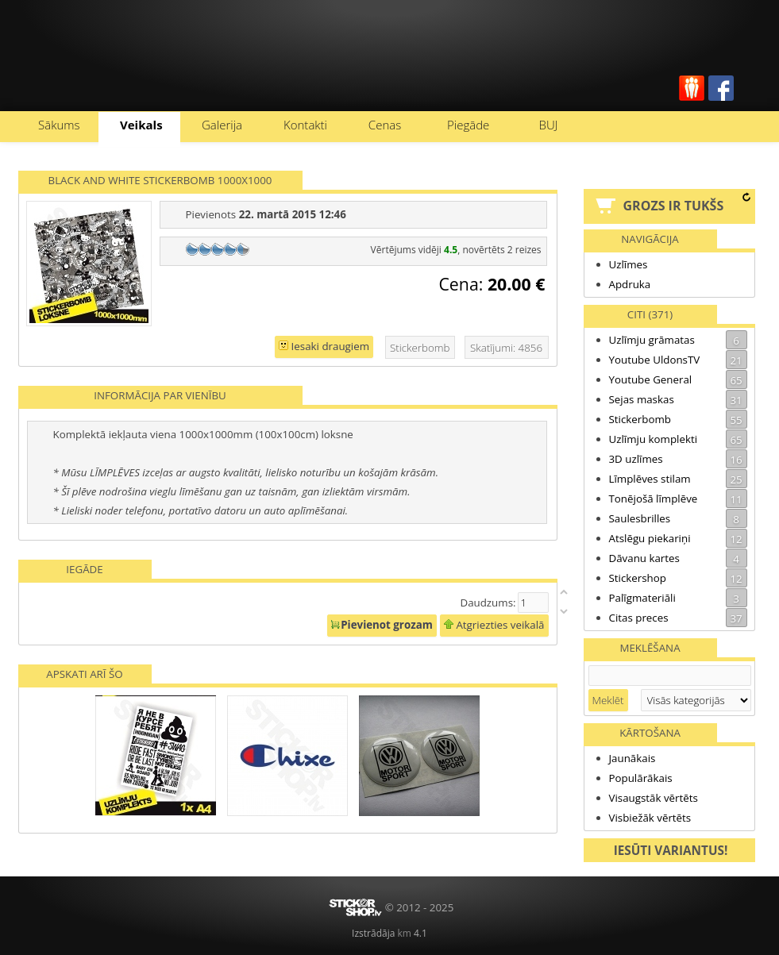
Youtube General (678, 379)
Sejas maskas (678, 399)
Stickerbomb (678, 419)
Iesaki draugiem (324, 346)
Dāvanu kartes (678, 558)
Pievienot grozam (382, 625)
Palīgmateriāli (678, 597)
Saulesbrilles (678, 518)
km (404, 933)
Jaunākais (632, 758)
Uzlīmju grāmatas (678, 339)
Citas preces (678, 617)
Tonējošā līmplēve (678, 498)
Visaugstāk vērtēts (653, 798)
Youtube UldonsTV (678, 359)
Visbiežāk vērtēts (650, 818)
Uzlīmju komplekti (678, 439)
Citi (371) (650, 314)
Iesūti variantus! (671, 850)
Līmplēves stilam (678, 478)
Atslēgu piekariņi (678, 538)
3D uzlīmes (678, 458)
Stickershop (678, 577)
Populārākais (641, 778)
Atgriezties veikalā (494, 625)
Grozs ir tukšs (673, 205)
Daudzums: (487, 602)
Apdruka (630, 284)
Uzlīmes (628, 264)
